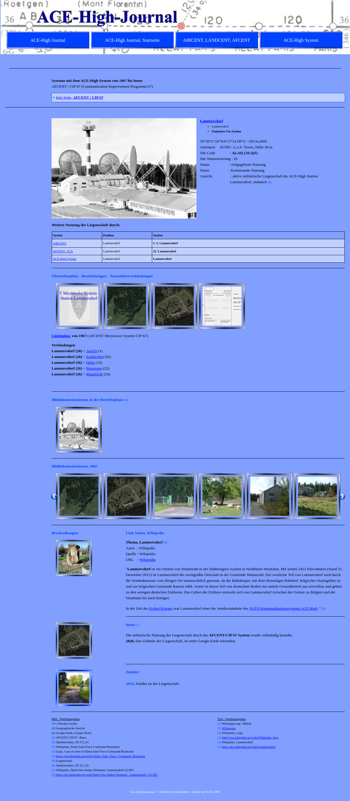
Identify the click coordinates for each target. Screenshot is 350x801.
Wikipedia (148, 559)
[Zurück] (54, 306)
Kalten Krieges (161, 608)
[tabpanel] (175, 68)
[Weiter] (342, 306)
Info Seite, (79, 97)
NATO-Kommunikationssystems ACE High (283, 608)
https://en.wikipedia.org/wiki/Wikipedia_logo (250, 737)
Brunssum (94, 368)
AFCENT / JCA (63, 251)
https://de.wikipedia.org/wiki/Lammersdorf (249, 746)
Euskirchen (95, 356)
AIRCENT (59, 243)
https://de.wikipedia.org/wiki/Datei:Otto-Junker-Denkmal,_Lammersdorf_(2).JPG (106, 774)
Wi (224, 728)
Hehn (90, 362)
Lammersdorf (211, 121)
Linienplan (60, 336)
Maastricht (94, 374)
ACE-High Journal (47, 40)
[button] (79, 306)
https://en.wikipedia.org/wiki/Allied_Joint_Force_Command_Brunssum (100, 756)
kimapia (230, 728)
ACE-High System (64, 258)
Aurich (91, 351)
